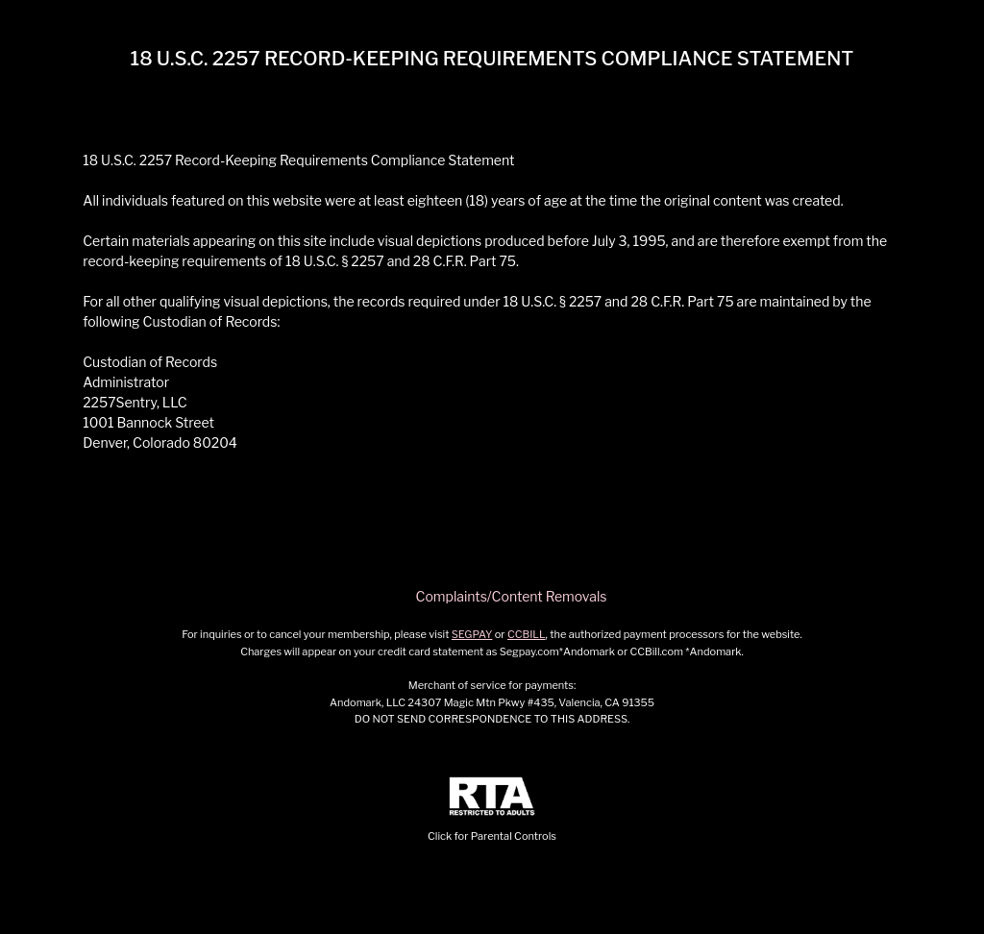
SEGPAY (472, 634)
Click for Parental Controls (492, 809)
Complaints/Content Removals (511, 596)
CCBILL (526, 634)
